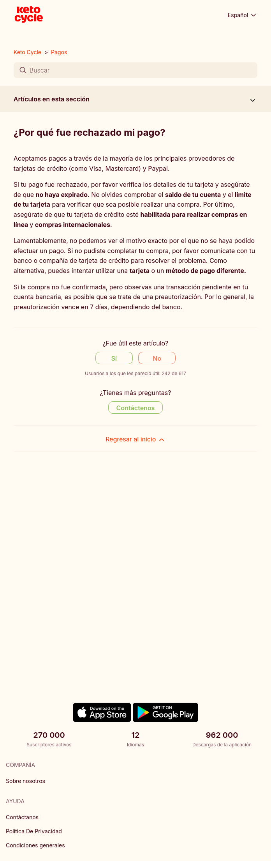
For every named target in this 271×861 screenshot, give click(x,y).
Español (242, 15)
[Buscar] (135, 70)
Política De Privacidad (34, 831)
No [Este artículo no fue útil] (157, 358)
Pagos (59, 52)
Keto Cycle (27, 52)
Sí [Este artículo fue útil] (114, 358)
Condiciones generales (35, 845)
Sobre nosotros (25, 781)
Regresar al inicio (135, 439)
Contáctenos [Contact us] (135, 408)
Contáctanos (22, 817)
